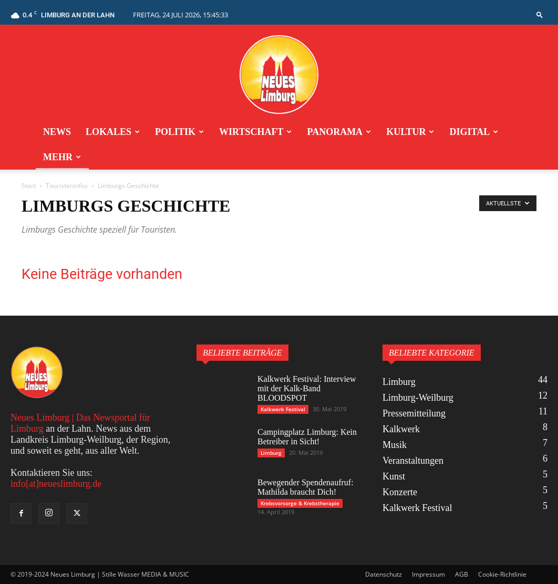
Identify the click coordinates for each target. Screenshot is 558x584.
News (57, 132)
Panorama (339, 132)
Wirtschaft (255, 132)
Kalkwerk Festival (283, 409)
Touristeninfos (67, 185)
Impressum (428, 574)
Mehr (62, 157)
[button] (539, 14)
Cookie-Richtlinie (502, 574)
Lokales (113, 132)
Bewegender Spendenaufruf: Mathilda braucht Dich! (305, 487)
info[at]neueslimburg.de (56, 483)
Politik (179, 132)
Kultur (410, 132)
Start (29, 185)
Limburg (271, 452)
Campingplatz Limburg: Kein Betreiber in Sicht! (307, 436)
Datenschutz (383, 574)
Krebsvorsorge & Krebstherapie (300, 503)
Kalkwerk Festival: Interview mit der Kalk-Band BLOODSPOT (306, 388)
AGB (461, 574)
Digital (473, 132)
